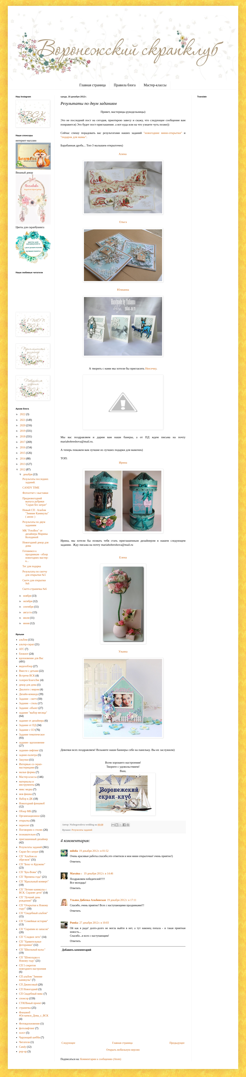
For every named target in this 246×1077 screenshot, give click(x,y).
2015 (23, 452)
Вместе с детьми (28, 670)
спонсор (24, 998)
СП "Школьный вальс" (32, 949)
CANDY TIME (30, 487)
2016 (23, 447)
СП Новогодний (28, 989)
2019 (23, 430)
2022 (23, 414)
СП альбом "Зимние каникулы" (30, 978)
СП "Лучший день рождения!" (29, 899)
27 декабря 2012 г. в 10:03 (94, 922)
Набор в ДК (26, 798)
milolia (74, 850)
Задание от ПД (27, 725)
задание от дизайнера (31, 720)
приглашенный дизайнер (33, 839)
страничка (25, 1007)
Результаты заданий (82, 830)
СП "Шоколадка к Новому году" (29, 959)
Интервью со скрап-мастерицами (30, 766)
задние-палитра (28, 755)
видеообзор (25, 666)
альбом (23, 639)
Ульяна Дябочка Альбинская (88, 900)
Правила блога (125, 85)
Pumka (74, 922)
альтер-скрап (26, 644)
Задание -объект (28, 708)
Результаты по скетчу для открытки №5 (34, 573)
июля (26, 617)
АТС (21, 649)
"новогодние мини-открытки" (163, 132)
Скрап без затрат (28, 851)
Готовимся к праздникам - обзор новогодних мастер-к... (35, 556)
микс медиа (25, 789)
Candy (22, 1046)
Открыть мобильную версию (123, 1049)
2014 (23, 458)
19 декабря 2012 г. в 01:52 (94, 850)
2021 (23, 419)
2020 (23, 425)
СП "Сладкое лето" (30, 936)
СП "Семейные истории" (33, 921)
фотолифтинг (27, 1028)
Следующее (68, 1042)
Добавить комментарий (76, 949)
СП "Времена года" (30, 876)
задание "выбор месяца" (33, 712)
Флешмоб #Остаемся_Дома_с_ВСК (33, 1014)
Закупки (24, 759)
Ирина (123, 462)
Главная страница (92, 85)
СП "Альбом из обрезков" (28, 858)
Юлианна (123, 289)
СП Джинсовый (28, 984)
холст (22, 1032)
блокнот (24, 653)
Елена (123, 557)
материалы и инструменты (27, 783)
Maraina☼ (76, 873)
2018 (23, 436)
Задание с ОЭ (27, 729)
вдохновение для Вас (31, 658)
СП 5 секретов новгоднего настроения (32, 967)
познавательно (27, 834)
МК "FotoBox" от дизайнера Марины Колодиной (35, 534)
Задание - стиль (28, 703)
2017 (23, 442)
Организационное (29, 815)
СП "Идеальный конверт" (34, 881)
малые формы (27, 772)
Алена (123, 154)
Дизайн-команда (28, 694)
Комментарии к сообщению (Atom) (100, 1059)
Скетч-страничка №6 (34, 588)
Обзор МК (25, 811)
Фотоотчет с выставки (35, 492)
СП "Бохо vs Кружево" (32, 864)
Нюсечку (150, 368)
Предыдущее (176, 1042)
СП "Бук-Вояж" (28, 872)
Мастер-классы (155, 85)
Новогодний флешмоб (32, 803)
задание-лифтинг (29, 750)
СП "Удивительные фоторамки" (30, 943)
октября (28, 601)
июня (26, 623)
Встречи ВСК (27, 675)
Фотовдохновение (29, 1023)
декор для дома (28, 684)
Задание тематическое (32, 734)
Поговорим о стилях (31, 829)
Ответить (75, 861)
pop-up (23, 1051)
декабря (28, 474)
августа (27, 612)
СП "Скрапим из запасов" (34, 929)
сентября (28, 606)
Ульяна (123, 651)
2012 (23, 469)
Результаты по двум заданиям (33, 524)
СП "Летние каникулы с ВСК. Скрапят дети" (33, 891)
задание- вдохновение (32, 742)
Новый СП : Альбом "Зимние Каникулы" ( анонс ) (35, 513)
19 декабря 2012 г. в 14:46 (98, 873)
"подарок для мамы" (73, 137)
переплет (24, 825)
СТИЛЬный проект (30, 1003)
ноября (27, 595)
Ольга (123, 221)
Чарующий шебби (29, 1037)
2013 (23, 464)
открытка (24, 820)
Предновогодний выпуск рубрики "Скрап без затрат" (34, 501)
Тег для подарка (31, 566)
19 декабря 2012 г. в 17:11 (121, 900)
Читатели (24, 1042)
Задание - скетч (28, 698)
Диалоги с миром (29, 689)
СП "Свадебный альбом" (33, 913)
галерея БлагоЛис (29, 680)
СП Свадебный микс (31, 993)
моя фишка (25, 794)
